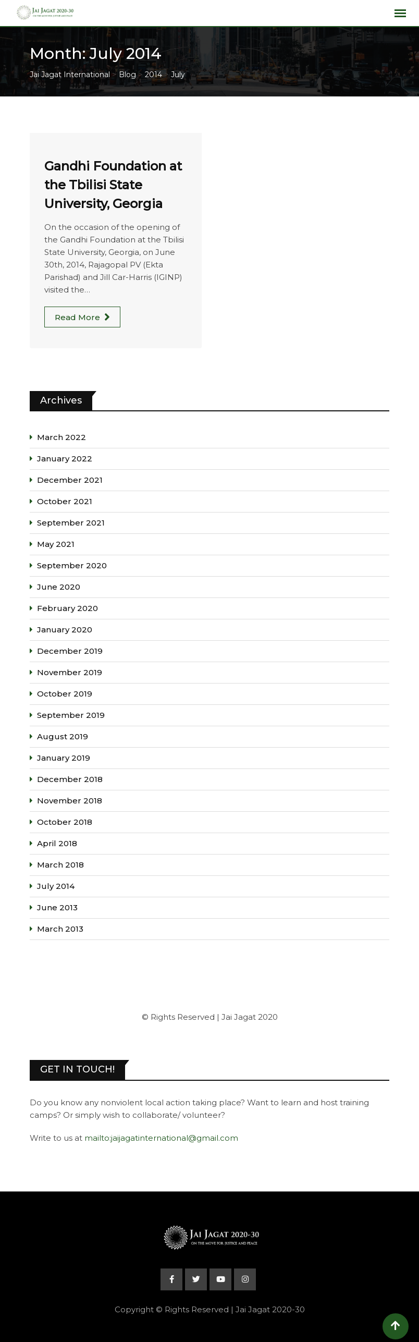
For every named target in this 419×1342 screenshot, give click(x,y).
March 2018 (60, 865)
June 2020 (58, 587)
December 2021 (70, 480)
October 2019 (64, 694)
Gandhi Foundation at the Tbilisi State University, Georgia (113, 184)
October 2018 (64, 822)
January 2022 (64, 458)
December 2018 (70, 779)
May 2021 (56, 544)
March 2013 (60, 929)
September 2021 (71, 523)
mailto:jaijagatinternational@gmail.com (161, 1138)
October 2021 (64, 501)
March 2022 (61, 437)
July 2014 (56, 886)
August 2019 (62, 736)
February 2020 (67, 608)
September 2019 (71, 715)
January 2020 (64, 630)
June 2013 (57, 907)
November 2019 (69, 672)
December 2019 (70, 651)
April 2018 (57, 843)
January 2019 (63, 758)
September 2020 (72, 565)
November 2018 (69, 801)
